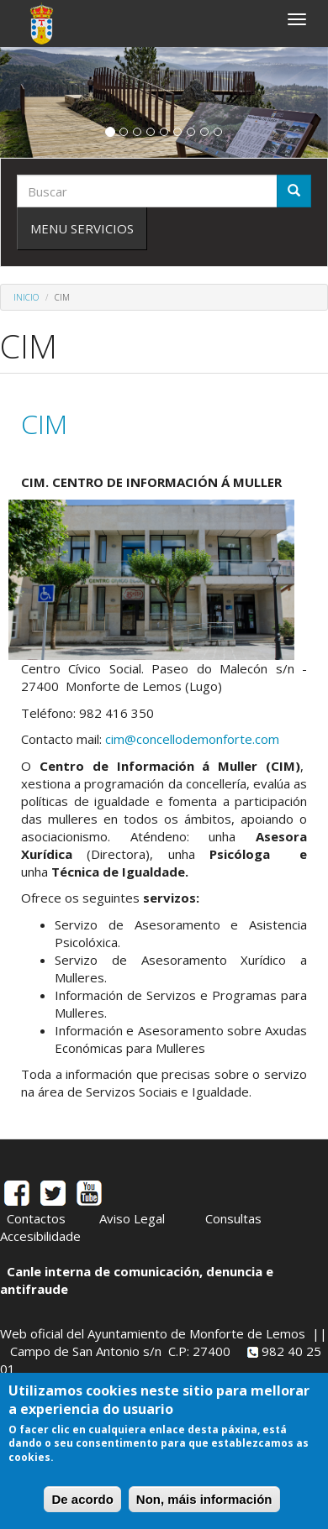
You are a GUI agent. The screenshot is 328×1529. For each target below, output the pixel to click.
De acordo (82, 1499)
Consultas (233, 1218)
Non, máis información (204, 1499)
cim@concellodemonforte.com (192, 738)
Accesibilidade (40, 1236)
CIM (44, 424)
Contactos (36, 1218)
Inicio (26, 297)
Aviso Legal (132, 1218)
